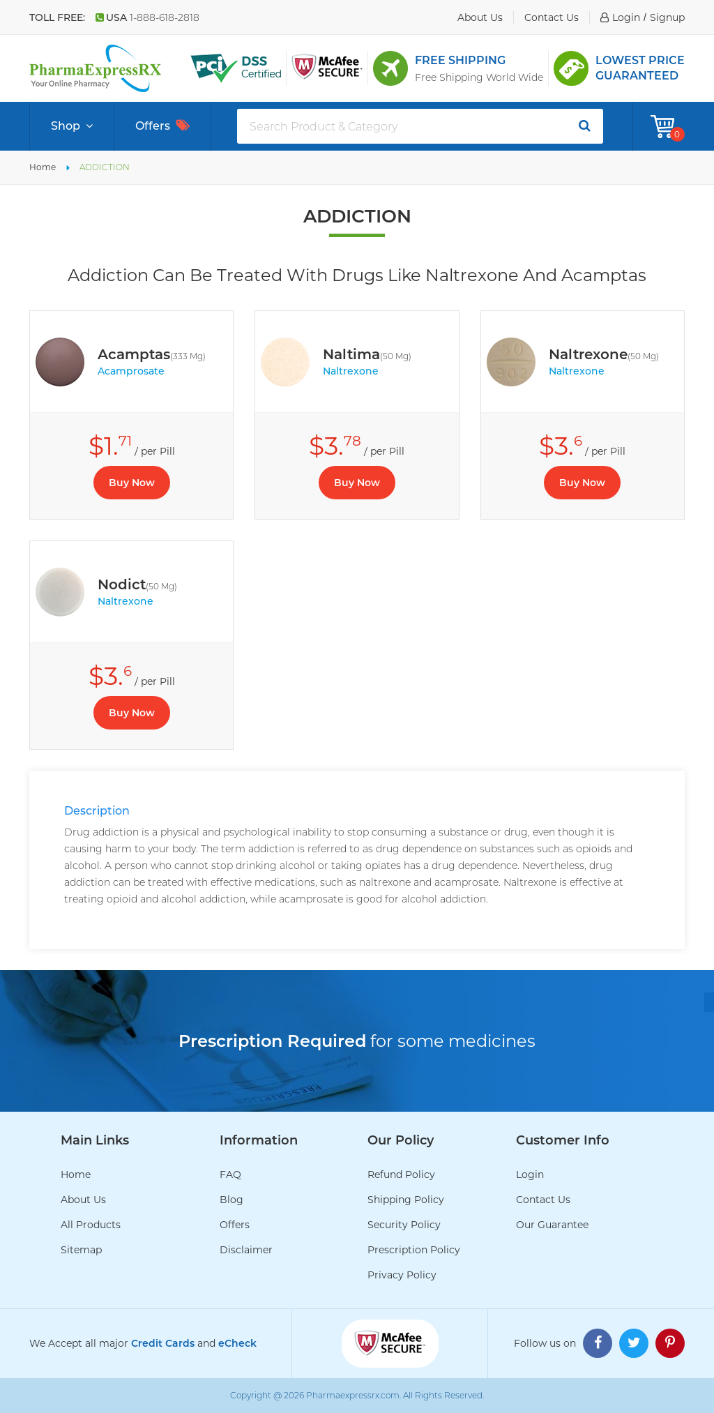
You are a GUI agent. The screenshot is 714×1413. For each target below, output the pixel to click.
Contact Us (543, 1199)
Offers (162, 126)
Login (530, 1174)
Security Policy (404, 1224)
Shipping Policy (405, 1199)
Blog (231, 1199)
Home (42, 167)
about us (480, 17)
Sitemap (81, 1250)
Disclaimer (246, 1250)
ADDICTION (104, 167)
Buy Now (132, 482)
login (626, 17)
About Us (83, 1199)
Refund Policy (401, 1174)
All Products (91, 1224)
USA (147, 17)
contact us (551, 17)
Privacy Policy (401, 1275)
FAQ (230, 1174)
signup (667, 17)
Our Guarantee (552, 1224)
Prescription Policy (413, 1250)
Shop (72, 126)
